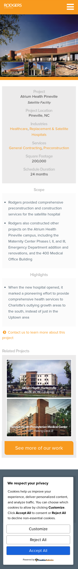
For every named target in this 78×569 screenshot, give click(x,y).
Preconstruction (56, 148)
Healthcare (19, 128)
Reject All (38, 540)
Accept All (38, 551)
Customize (38, 529)
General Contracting (25, 148)
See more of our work (39, 448)
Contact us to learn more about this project (33, 335)
